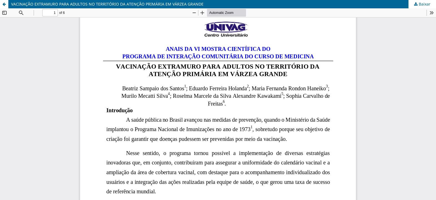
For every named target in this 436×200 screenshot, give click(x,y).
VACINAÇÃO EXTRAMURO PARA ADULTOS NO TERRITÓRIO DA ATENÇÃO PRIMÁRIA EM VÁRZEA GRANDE (107, 4)
